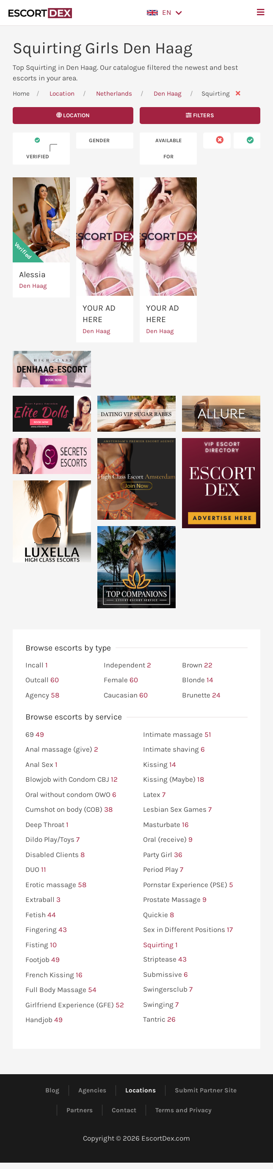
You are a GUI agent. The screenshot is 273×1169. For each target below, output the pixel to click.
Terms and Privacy (183, 1110)
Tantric (159, 1019)
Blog (52, 1090)
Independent (127, 665)
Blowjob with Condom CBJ (71, 779)
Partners (79, 1110)
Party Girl (162, 854)
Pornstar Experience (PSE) (188, 885)
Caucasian (126, 695)
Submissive (165, 974)
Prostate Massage (175, 899)
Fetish (40, 915)
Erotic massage (55, 885)
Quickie (158, 915)
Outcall (42, 680)
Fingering (46, 929)
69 (34, 734)
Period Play (163, 869)
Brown (197, 665)
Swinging (161, 1004)
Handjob (44, 1020)
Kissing (159, 764)
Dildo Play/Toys (52, 839)
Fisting (41, 945)
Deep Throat (47, 824)
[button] (164, 12)
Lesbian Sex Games (177, 809)
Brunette (201, 695)
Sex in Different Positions (188, 929)
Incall (36, 665)
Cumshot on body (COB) (69, 809)
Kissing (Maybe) (173, 779)
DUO (35, 869)
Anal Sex (41, 764)
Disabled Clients (55, 854)
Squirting (160, 945)
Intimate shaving (174, 749)
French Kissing (54, 975)
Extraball (43, 899)
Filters (200, 115)
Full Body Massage (61, 989)
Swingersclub (168, 989)
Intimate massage (177, 734)
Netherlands (114, 93)
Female (121, 680)
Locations (140, 1090)
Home (21, 93)
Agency (42, 695)
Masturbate (166, 824)
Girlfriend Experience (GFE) (74, 1005)
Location (62, 93)
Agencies (92, 1090)
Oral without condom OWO (70, 794)
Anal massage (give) (61, 749)
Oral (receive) (168, 839)
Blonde (197, 680)
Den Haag (168, 93)
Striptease (165, 959)
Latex (154, 794)
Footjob (42, 959)
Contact (124, 1110)
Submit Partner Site (206, 1090)
